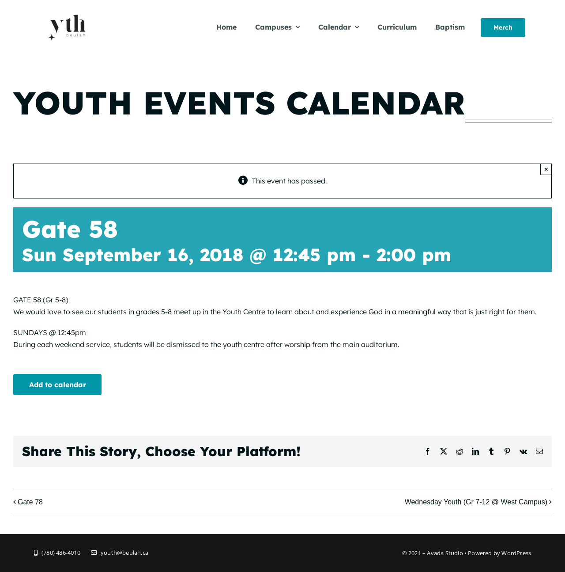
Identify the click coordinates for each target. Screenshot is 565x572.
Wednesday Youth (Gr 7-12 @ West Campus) (476, 502)
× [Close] (546, 169)
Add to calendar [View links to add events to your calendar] (57, 384)
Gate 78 (30, 502)
